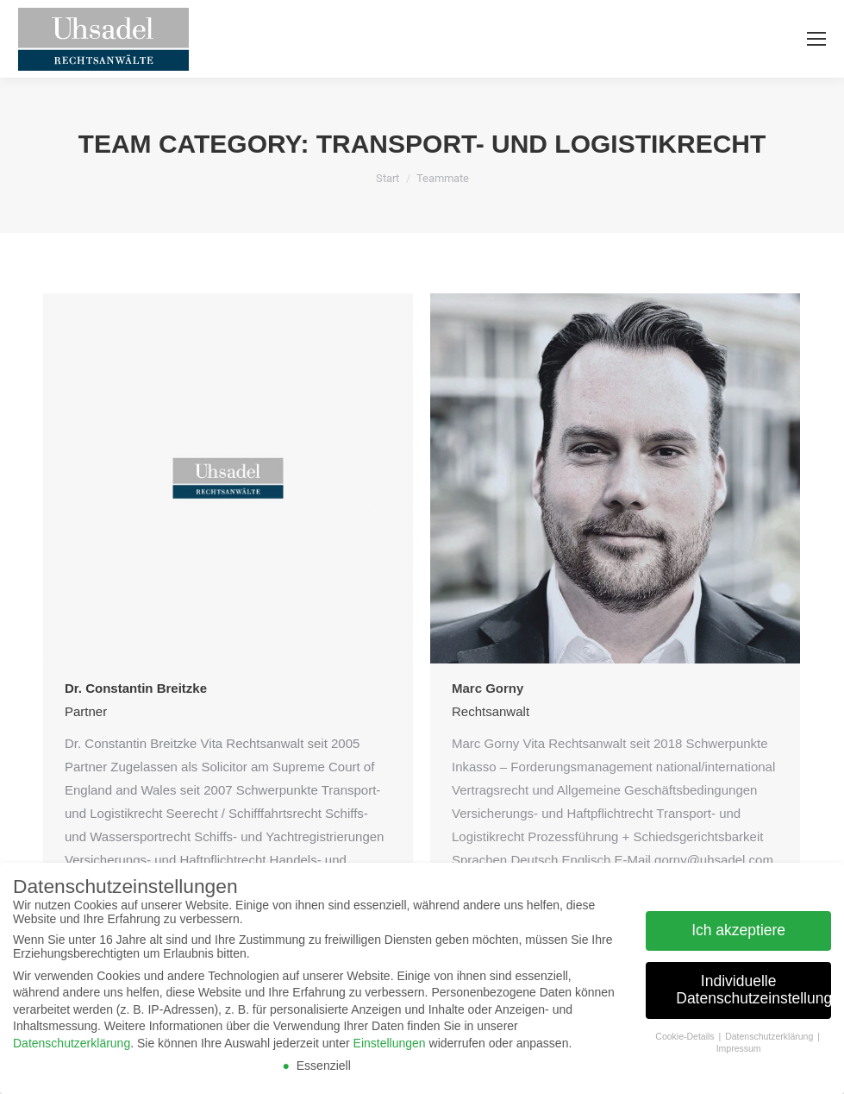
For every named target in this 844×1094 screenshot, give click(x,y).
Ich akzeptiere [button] (738, 930)
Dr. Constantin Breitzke (136, 688)
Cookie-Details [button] (685, 1036)
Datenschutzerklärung (71, 1043)
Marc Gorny (487, 688)
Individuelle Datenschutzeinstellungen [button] (753, 989)
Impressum (738, 1048)
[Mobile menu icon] (816, 38)
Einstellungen (389, 1043)
